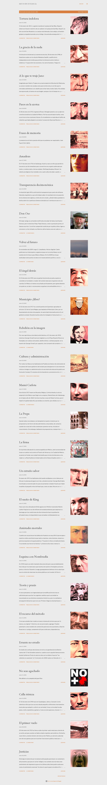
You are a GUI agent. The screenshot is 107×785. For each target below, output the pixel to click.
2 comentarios (30, 233)
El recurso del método (32, 614)
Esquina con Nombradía (33, 556)
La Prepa (24, 414)
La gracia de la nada (30, 47)
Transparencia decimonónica (36, 185)
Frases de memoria (30, 133)
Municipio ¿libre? (29, 299)
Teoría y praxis (27, 585)
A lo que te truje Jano (31, 76)
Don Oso (24, 213)
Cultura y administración (34, 356)
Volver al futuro (28, 242)
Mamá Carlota (27, 385)
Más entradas (61, 776)
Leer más (63, 38)
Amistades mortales (30, 528)
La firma (24, 442)
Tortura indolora (29, 18)
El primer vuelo (28, 723)
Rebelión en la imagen (32, 328)
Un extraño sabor (29, 471)
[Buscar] (81, 4)
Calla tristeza (26, 694)
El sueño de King (29, 499)
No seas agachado (29, 671)
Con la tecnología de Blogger (53, 781)
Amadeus (24, 156)
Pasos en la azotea (29, 104)
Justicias (24, 751)
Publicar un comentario (32, 38)
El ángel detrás (27, 270)
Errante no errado (29, 642)
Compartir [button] (22, 38)
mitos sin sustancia (28, 4)
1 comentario (30, 261)
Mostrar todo (82, 12)
